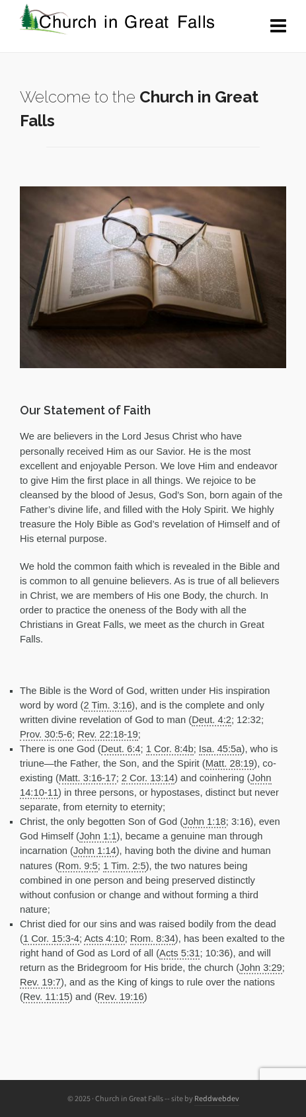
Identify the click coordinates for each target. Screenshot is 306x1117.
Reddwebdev (216, 1098)
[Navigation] (278, 26)
